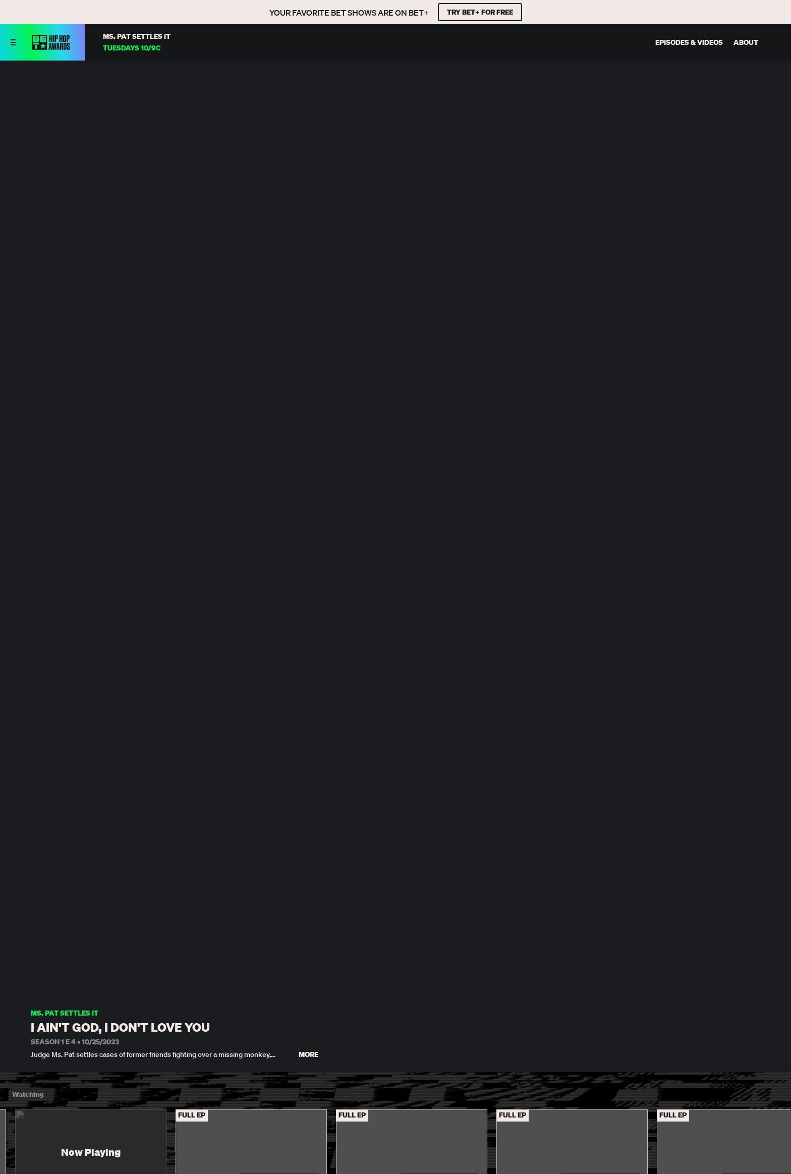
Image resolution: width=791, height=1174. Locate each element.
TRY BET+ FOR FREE (480, 12)
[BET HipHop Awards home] (51, 47)
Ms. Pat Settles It (64, 1013)
